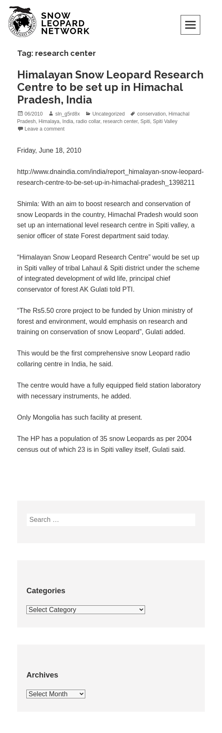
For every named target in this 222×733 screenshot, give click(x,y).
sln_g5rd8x (67, 114)
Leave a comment (44, 129)
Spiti (145, 121)
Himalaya (48, 121)
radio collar (88, 121)
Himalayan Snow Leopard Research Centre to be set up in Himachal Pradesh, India (110, 87)
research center (120, 121)
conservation (151, 114)
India (67, 121)
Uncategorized (108, 114)
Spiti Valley (165, 121)
